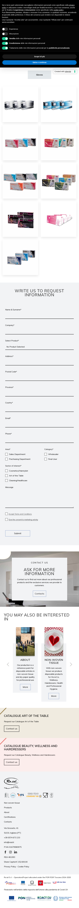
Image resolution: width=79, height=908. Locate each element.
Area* (7, 449)
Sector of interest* (13, 466)
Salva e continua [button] (39, 62)
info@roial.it (9, 843)
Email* (8, 418)
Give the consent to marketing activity (25, 519)
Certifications (10, 818)
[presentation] (8, 664)
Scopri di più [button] (39, 57)
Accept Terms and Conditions (21, 514)
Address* (9, 356)
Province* (9, 387)
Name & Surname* (13, 309)
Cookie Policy (23, 868)
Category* (48, 449)
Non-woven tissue (12, 804)
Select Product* (12, 340)
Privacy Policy (10, 868)
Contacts (39, 593)
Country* (9, 403)
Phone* (8, 434)
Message (9, 487)
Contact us (11, 728)
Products (8, 808)
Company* (9, 325)
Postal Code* (11, 371)
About (6, 813)
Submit (17, 533)
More (25, 690)
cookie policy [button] (58, 10)
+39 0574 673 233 (12, 839)
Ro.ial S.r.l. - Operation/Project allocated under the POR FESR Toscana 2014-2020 (37, 878)
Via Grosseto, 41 (11, 829)
